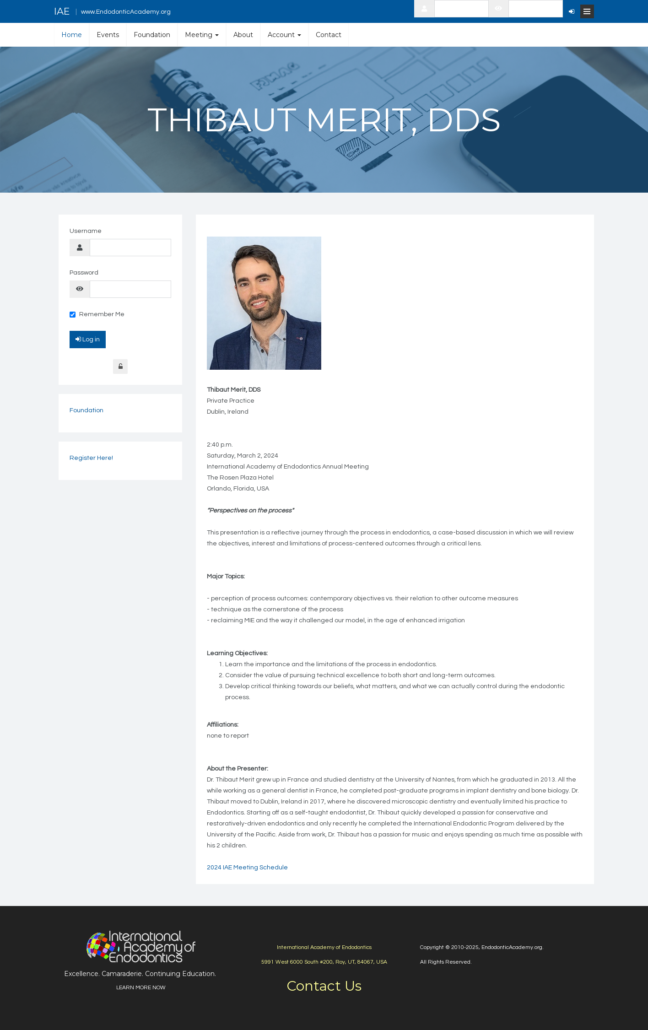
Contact (328, 35)
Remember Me (97, 314)
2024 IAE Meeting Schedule (247, 867)
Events (108, 35)
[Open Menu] (587, 11)
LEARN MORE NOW (141, 988)
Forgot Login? (120, 366)
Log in (88, 339)
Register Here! (91, 458)
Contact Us (324, 985)
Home (71, 35)
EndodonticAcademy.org (511, 947)
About (243, 35)
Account (284, 35)
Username (86, 231)
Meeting (202, 35)
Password (84, 273)
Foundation (152, 35)
